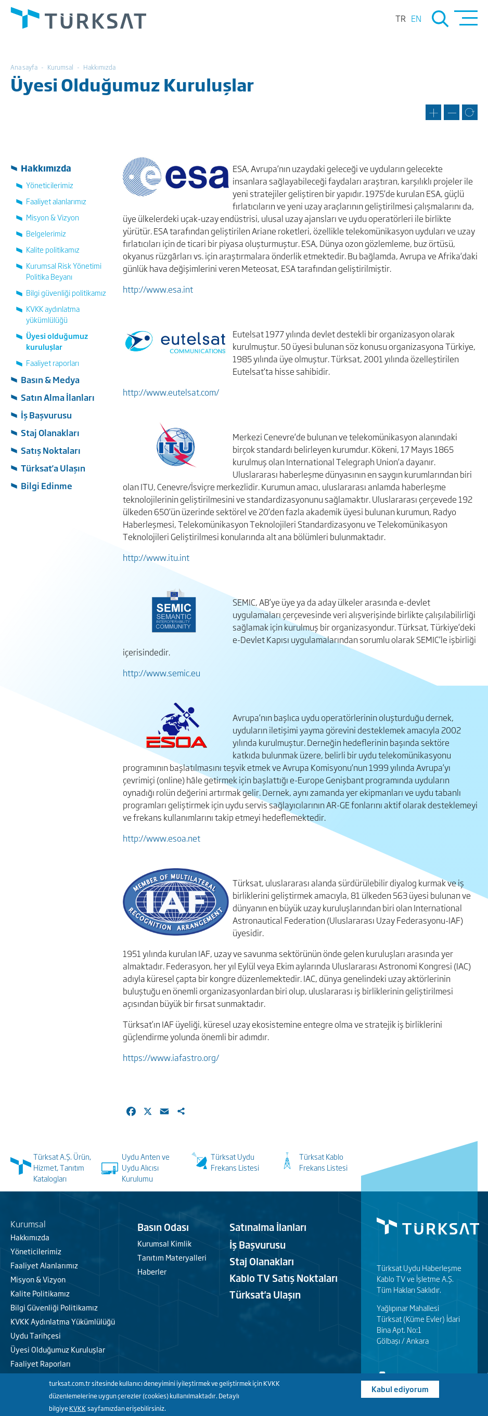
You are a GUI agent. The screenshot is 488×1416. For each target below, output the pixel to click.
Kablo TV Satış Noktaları (283, 1277)
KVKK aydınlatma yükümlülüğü (53, 314)
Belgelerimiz (46, 233)
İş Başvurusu (46, 415)
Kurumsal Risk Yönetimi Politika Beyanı (63, 271)
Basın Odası (163, 1227)
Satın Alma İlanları (58, 397)
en (416, 18)
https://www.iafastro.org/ (171, 1057)
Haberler (151, 1271)
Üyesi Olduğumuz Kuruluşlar (57, 1349)
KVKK (77, 1408)
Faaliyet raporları (52, 362)
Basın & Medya (50, 379)
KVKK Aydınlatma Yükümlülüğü (62, 1321)
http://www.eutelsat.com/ (171, 392)
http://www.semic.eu (161, 672)
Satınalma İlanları (267, 1227)
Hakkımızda (99, 67)
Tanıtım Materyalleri (172, 1257)
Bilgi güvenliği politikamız (66, 292)
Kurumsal (60, 67)
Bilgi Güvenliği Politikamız (54, 1307)
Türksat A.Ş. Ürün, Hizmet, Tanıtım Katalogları (62, 1167)
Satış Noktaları (51, 450)
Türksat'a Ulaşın (53, 468)
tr (400, 18)
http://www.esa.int (158, 289)
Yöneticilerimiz (49, 184)
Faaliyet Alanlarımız (44, 1265)
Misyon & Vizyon (52, 217)
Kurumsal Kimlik (164, 1243)
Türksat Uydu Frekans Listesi (235, 1162)
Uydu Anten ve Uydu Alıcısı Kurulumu (146, 1167)
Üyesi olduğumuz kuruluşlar (57, 341)
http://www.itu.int (156, 557)
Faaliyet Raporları (40, 1363)
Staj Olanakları (50, 432)
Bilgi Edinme (46, 485)
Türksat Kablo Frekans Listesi (323, 1162)
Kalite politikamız (53, 249)
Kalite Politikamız (40, 1293)
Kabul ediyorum (400, 1388)
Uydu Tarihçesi (35, 1335)
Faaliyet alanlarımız (56, 200)
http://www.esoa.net (161, 838)
